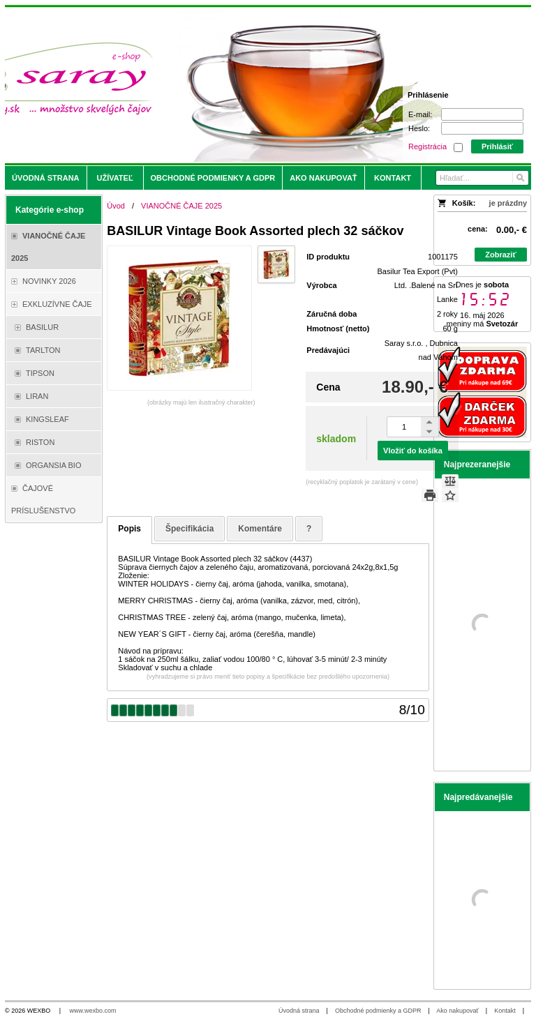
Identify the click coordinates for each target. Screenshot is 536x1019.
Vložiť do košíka (412, 450)
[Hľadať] (519, 178)
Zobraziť (500, 254)
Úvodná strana (299, 1010)
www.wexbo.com (93, 1010)
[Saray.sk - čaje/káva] (203, 85)
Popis (129, 529)
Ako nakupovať (457, 1010)
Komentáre (260, 529)
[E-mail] (482, 114)
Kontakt (505, 1010)
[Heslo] (482, 128)
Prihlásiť (497, 146)
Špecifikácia (189, 529)
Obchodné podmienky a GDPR (378, 1010)
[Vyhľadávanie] (482, 178)
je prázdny (508, 203)
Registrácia (427, 146)
